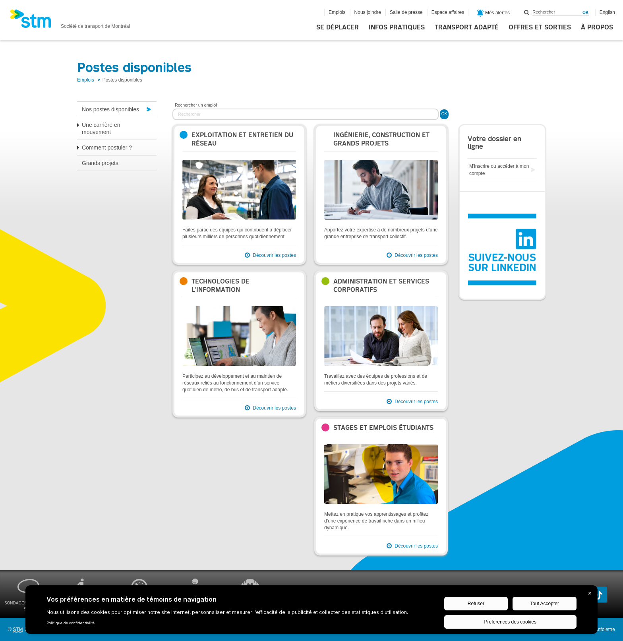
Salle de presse (406, 12)
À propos (597, 27)
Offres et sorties (540, 27)
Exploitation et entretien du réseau (242, 139)
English (607, 12)
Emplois (337, 12)
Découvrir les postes (274, 255)
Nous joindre (367, 12)
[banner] (70, 21)
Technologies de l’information (221, 285)
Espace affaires (447, 12)
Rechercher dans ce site (527, 12)
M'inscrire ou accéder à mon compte (499, 169)
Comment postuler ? (107, 147)
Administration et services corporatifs (381, 285)
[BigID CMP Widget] (311, 611)
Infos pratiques (397, 27)
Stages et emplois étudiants (383, 427)
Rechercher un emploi (196, 105)
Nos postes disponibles (110, 109)
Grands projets (100, 163)
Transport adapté (467, 27)
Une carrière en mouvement (101, 128)
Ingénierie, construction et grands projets (381, 139)
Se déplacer (337, 27)
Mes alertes (493, 13)
